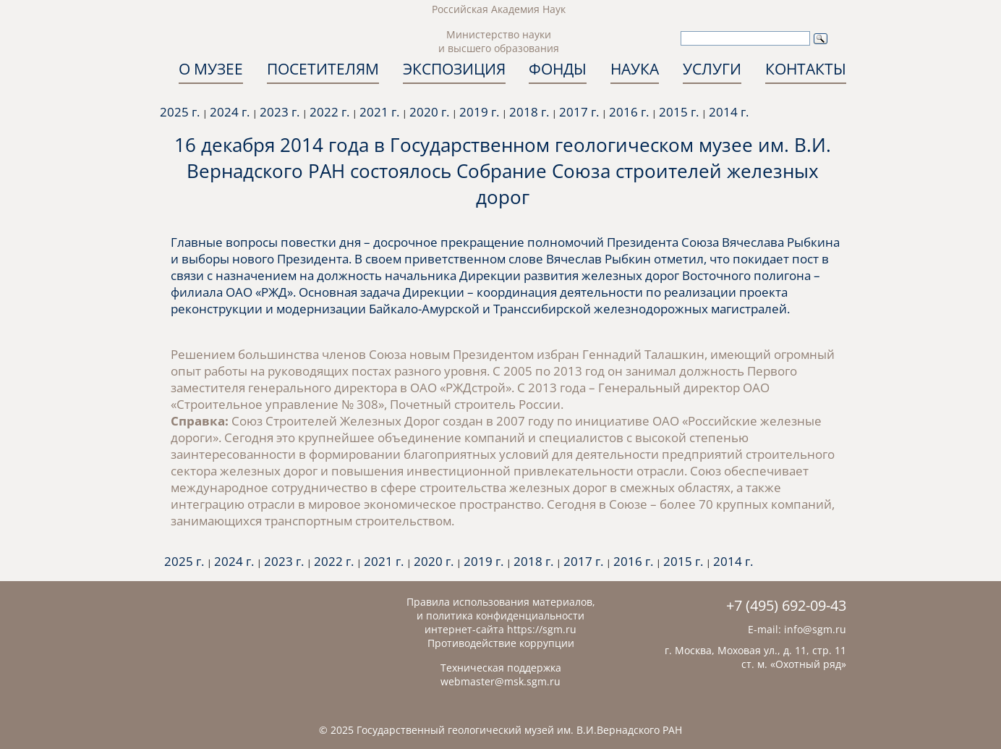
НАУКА (634, 69)
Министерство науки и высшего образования (498, 41)
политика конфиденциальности (505, 615)
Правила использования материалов (499, 602)
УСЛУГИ (712, 69)
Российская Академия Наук (499, 9)
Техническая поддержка (500, 667)
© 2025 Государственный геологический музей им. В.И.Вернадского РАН (500, 730)
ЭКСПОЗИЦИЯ (454, 69)
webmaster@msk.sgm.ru (500, 681)
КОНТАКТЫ (805, 69)
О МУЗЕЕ (211, 69)
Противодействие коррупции (500, 643)
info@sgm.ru (815, 629)
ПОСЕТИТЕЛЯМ (323, 69)
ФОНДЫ (558, 69)
